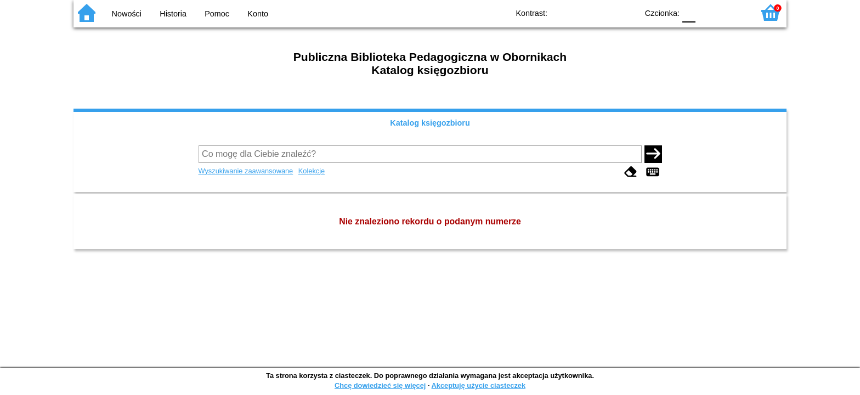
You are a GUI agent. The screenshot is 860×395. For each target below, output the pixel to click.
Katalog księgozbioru (430, 123)
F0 (688, 12)
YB (604, 12)
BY (626, 12)
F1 (708, 12)
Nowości (127, 13)
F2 (733, 12)
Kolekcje (311, 171)
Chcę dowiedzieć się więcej (380, 385)
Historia (173, 13)
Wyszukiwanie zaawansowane (246, 171)
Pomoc (217, 13)
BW (582, 12)
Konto (257, 13)
